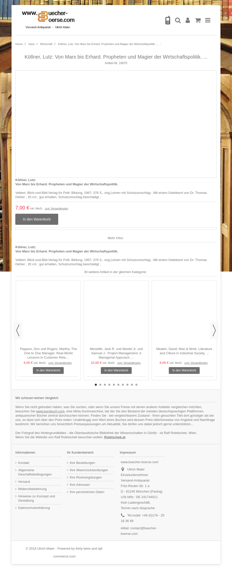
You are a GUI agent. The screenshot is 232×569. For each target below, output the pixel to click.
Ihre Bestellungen (82, 463)
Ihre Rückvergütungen (86, 477)
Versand (24, 482)
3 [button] (105, 385)
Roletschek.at (115, 437)
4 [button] (109, 385)
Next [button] (214, 330)
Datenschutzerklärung (34, 508)
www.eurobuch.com (50, 411)
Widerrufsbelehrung (32, 489)
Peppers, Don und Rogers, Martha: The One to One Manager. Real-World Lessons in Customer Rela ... (48, 353)
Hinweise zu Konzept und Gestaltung (36, 498)
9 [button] (132, 385)
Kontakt (23, 463)
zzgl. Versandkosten (56, 208)
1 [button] (96, 385)
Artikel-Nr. (111, 63)
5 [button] (114, 385)
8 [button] (127, 385)
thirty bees (83, 548)
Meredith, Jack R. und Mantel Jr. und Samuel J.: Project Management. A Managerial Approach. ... (116, 353)
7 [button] (123, 385)
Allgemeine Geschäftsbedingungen (35, 472)
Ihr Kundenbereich (80, 452)
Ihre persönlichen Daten (87, 492)
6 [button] (118, 385)
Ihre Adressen (80, 485)
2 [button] (100, 385)
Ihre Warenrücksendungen (89, 470)
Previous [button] (17, 330)
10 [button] (136, 385)
